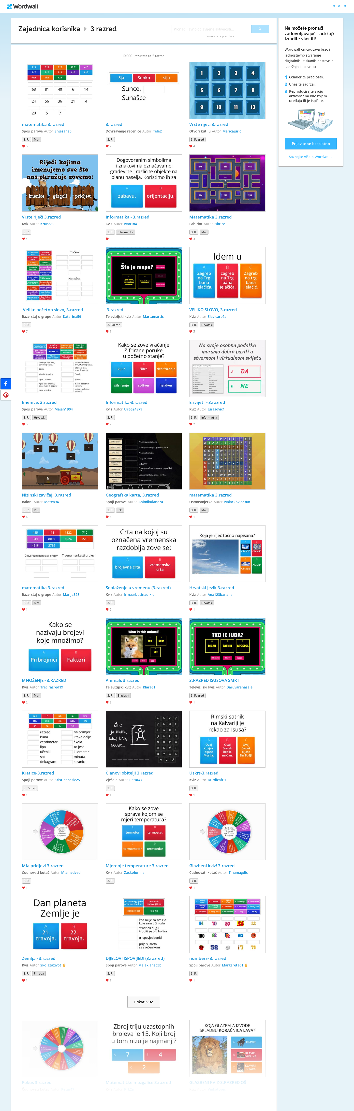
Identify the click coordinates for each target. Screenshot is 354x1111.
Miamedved (71, 872)
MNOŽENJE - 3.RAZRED (44, 680)
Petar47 (135, 779)
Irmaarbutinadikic (139, 594)
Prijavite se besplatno (311, 143)
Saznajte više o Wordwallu (311, 156)
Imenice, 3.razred (39, 402)
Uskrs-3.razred (204, 773)
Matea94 (51, 501)
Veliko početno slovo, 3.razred (52, 309)
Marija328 (71, 594)
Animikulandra (150, 501)
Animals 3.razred (123, 680)
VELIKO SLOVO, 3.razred (213, 309)
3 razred (103, 28)
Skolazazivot (50, 965)
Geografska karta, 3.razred (132, 495)
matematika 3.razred (43, 124)
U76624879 (133, 409)
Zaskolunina (134, 872)
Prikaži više (143, 1001)
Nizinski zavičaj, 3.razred (46, 495)
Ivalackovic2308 (237, 501)
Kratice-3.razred (38, 773)
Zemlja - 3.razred (39, 958)
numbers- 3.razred (207, 958)
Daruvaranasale (239, 687)
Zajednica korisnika (49, 28)
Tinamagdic (238, 872)
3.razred (114, 124)
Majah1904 (64, 409)
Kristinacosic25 (67, 779)
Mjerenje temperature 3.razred (137, 865)
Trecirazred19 (51, 687)
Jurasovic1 (216, 409)
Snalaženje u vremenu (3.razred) (138, 587)
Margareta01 (232, 965)
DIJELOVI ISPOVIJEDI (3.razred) (135, 958)
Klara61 (149, 687)
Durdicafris (217, 779)
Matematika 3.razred (210, 217)
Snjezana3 (63, 131)
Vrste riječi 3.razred (208, 124)
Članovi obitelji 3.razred (130, 773)
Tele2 (157, 131)
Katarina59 (72, 316)
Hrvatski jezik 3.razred (211, 587)
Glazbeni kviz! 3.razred (212, 865)
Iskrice (219, 223)
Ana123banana (220, 594)
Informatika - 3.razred (127, 217)
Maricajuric (231, 131)
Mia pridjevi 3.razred (43, 865)
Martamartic (153, 316)
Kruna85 (47, 223)
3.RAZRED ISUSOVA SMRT (214, 680)
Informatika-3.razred (127, 402)
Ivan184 (130, 223)
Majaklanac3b (150, 965)
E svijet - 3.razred (207, 402)
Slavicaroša (217, 316)
